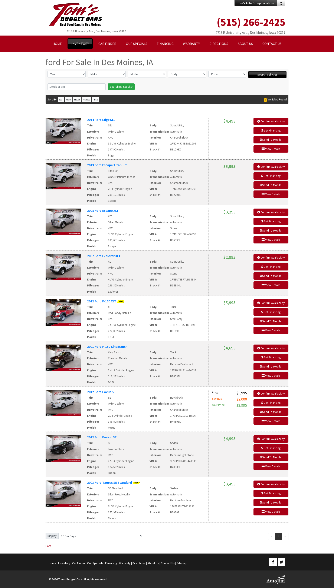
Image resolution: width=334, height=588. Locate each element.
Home (52, 563)
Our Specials (95, 563)
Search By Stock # (121, 87)
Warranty (125, 563)
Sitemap (182, 563)
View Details (271, 149)
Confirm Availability (271, 121)
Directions (138, 563)
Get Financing (271, 130)
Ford (49, 546)
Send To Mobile (271, 140)
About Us (153, 563)
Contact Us (168, 563)
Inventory (64, 563)
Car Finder (78, 563)
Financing (111, 563)
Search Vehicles (267, 74)
